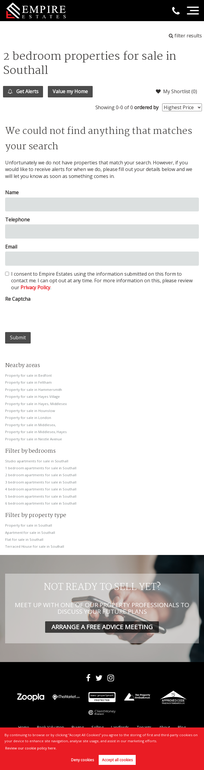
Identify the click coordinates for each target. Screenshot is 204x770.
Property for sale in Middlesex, (30, 425)
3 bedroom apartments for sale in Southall (40, 482)
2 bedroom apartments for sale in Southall (40, 475)
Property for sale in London (28, 417)
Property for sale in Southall (28, 525)
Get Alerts (23, 91)
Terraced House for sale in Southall (34, 546)
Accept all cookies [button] (117, 759)
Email (11, 246)
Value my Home (70, 91)
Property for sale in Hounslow (30, 410)
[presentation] (51, 315)
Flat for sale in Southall (24, 539)
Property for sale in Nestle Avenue (33, 439)
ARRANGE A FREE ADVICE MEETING (102, 627)
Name (12, 192)
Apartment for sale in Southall (30, 532)
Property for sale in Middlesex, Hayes (36, 431)
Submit (18, 337)
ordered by (146, 107)
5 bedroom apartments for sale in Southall (40, 496)
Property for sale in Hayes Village (32, 396)
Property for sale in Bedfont (28, 375)
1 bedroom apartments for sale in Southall (40, 468)
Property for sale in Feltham (28, 382)
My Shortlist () (176, 91)
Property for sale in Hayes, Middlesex (36, 403)
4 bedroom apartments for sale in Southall (40, 489)
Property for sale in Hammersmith (33, 389)
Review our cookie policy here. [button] (31, 748)
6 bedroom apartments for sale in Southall (40, 503)
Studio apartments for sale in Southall (36, 461)
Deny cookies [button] (82, 759)
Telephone (17, 219)
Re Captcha (17, 299)
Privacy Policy (35, 287)
